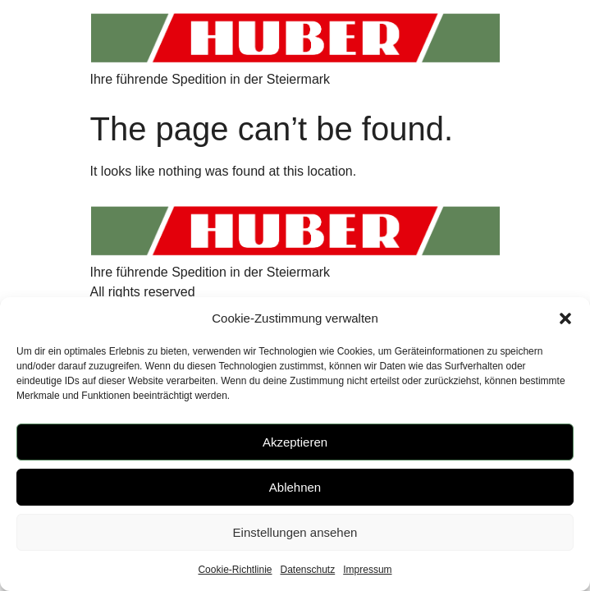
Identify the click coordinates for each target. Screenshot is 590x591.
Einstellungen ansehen (295, 532)
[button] (565, 318)
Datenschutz (308, 569)
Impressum (367, 569)
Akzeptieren (295, 442)
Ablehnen (295, 487)
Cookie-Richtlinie (235, 569)
